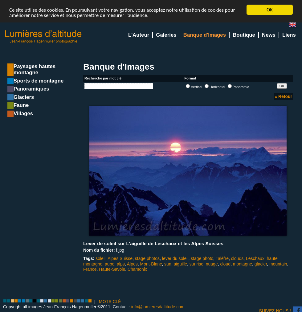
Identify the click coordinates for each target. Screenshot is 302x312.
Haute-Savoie (112, 269)
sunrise (196, 263)
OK (270, 9)
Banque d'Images (204, 35)
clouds (237, 258)
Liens (289, 35)
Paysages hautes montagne (34, 69)
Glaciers (24, 97)
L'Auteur (138, 35)
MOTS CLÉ (110, 301)
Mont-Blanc (151, 263)
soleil (100, 258)
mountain (278, 263)
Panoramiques (31, 89)
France (90, 269)
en (295, 26)
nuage (212, 263)
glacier (261, 263)
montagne (242, 263)
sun (167, 263)
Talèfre (222, 258)
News (268, 35)
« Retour (283, 96)
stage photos (147, 258)
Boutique (244, 35)
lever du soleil (175, 258)
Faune (21, 105)
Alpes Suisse (120, 258)
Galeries (166, 35)
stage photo (202, 258)
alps (121, 263)
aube (109, 263)
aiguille (180, 263)
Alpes (132, 263)
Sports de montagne (38, 81)
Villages (23, 113)
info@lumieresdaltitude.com (158, 306)
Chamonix (137, 269)
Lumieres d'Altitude (43, 37)
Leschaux (255, 258)
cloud (225, 263)
